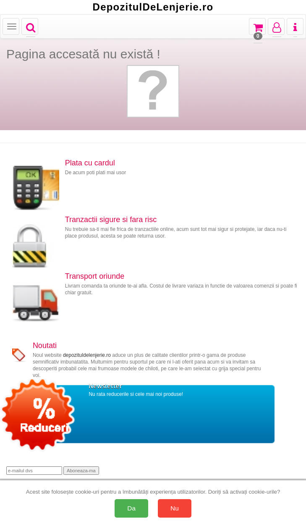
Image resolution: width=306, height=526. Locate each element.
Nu (174, 508)
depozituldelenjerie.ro (87, 355)
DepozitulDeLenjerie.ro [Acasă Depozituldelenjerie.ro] (153, 7)
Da (131, 508)
